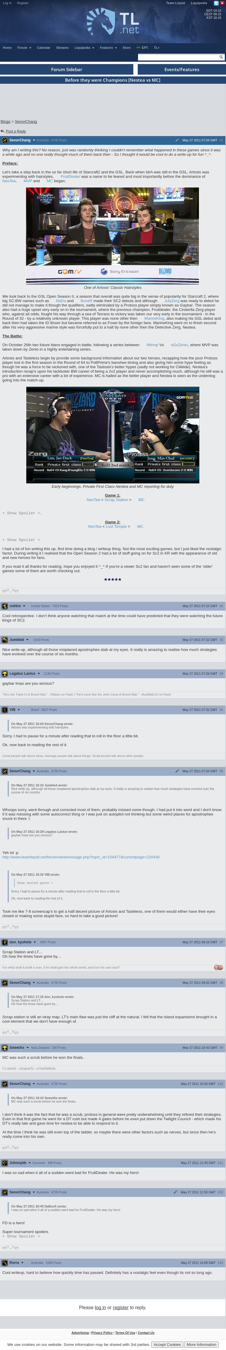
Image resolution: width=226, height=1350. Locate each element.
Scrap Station (116, 500)
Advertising (80, 1334)
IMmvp (152, 345)
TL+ (156, 47)
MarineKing (154, 318)
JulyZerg (172, 301)
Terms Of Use (125, 1334)
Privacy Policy (101, 1334)
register (121, 1309)
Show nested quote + (35, 884)
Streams (62, 47)
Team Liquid (175, 3)
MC (50, 181)
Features (108, 47)
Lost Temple (116, 527)
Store (127, 47)
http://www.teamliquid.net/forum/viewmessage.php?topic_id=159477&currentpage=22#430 (80, 858)
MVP (28, 181)
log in (100, 1309)
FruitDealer (70, 176)
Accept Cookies (167, 1344)
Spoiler (21, 513)
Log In (7, 3)
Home (7, 47)
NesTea (9, 181)
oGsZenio (179, 345)
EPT (142, 48)
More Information (201, 1344)
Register (23, 3)
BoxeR (86, 301)
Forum (25, 47)
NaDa (61, 301)
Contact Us (146, 1334)
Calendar (44, 47)
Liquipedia (199, 3)
